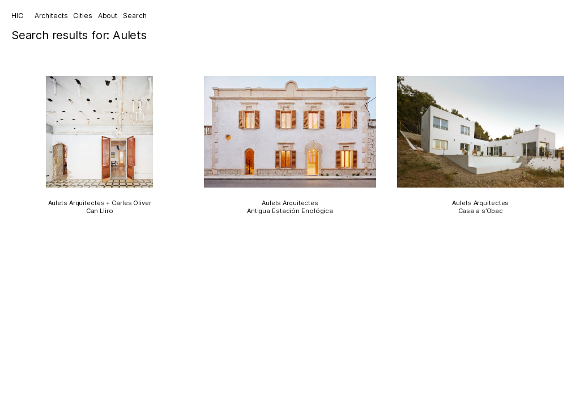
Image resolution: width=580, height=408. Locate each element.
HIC (17, 15)
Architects (51, 15)
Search (134, 15)
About (107, 15)
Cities (82, 15)
